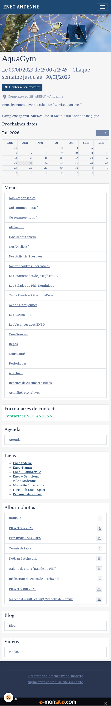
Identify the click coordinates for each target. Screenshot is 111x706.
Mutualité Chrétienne (28, 485)
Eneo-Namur (22, 467)
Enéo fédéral (22, 463)
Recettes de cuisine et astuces (30, 383)
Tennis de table (55, 548)
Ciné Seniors (18, 334)
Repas (13, 344)
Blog (12, 626)
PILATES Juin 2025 (55, 589)
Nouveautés (17, 354)
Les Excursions (20, 315)
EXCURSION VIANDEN (55, 538)
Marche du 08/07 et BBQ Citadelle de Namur (55, 599)
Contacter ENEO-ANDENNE (29, 416)
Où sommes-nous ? (23, 217)
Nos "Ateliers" (19, 247)
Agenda (14, 440)
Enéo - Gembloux (26, 476)
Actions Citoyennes (23, 305)
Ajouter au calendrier (22, 87)
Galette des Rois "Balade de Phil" (55, 568)
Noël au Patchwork (55, 558)
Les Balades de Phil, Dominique (31, 286)
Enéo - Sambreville (27, 472)
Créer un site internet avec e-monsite (55, 676)
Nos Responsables (22, 198)
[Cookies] (8, 697)
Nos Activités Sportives (25, 256)
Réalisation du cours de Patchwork (55, 579)
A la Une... (16, 373)
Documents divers (22, 237)
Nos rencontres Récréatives (29, 266)
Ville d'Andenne (24, 481)
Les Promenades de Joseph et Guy (33, 276)
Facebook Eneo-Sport (29, 490)
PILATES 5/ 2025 (55, 528)
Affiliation (16, 227)
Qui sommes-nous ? (23, 208)
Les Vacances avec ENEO (27, 324)
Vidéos (14, 652)
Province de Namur (27, 494)
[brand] (21, 7)
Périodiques (18, 363)
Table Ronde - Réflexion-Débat (31, 295)
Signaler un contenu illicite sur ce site (55, 682)
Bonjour (55, 518)
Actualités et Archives (24, 393)
